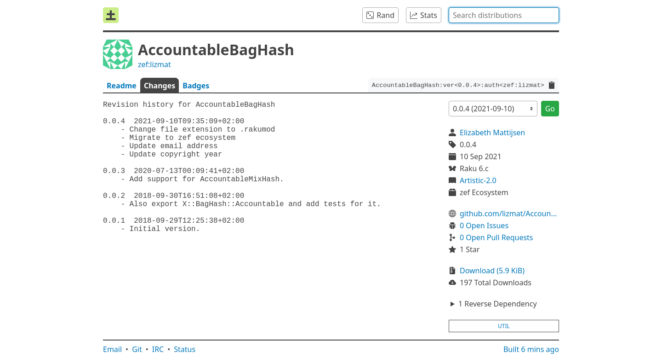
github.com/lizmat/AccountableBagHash (509, 213)
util (504, 326)
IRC (158, 349)
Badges (196, 86)
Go (550, 109)
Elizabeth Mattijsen (492, 132)
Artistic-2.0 (478, 180)
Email (112, 349)
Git (137, 349)
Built (531, 349)
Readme (122, 86)
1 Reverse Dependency (497, 304)
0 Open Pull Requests (496, 237)
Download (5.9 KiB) (492, 271)
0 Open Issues (484, 225)
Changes (159, 86)
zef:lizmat (154, 64)
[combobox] (504, 15)
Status (184, 349)
